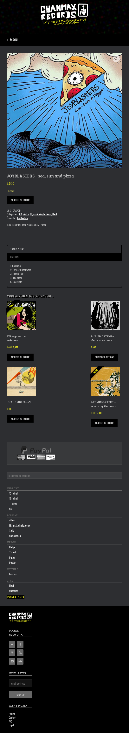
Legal (11, 725)
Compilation (15, 536)
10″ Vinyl (13, 498)
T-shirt (12, 552)
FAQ (10, 721)
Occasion (13, 591)
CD (20, 214)
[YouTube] (20, 652)
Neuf (54, 214)
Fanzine (13, 574)
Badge (12, 547)
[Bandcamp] (12, 644)
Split (11, 530)
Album (12, 520)
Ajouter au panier (20, 200)
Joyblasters (22, 218)
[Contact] (12, 661)
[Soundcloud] (20, 661)
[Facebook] (20, 644)
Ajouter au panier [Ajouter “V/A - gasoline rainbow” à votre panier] (20, 357)
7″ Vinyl (13, 504)
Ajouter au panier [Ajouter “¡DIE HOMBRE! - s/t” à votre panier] (20, 418)
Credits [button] (14, 257)
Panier (12, 714)
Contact (12, 717)
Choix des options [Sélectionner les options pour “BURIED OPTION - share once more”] (104, 357)
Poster (12, 562)
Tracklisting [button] (17, 249)
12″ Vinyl (13, 493)
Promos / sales (15, 597)
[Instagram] (12, 652)
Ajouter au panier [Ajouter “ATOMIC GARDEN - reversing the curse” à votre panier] (104, 423)
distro (26, 214)
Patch (12, 557)
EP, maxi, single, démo (40, 214)
